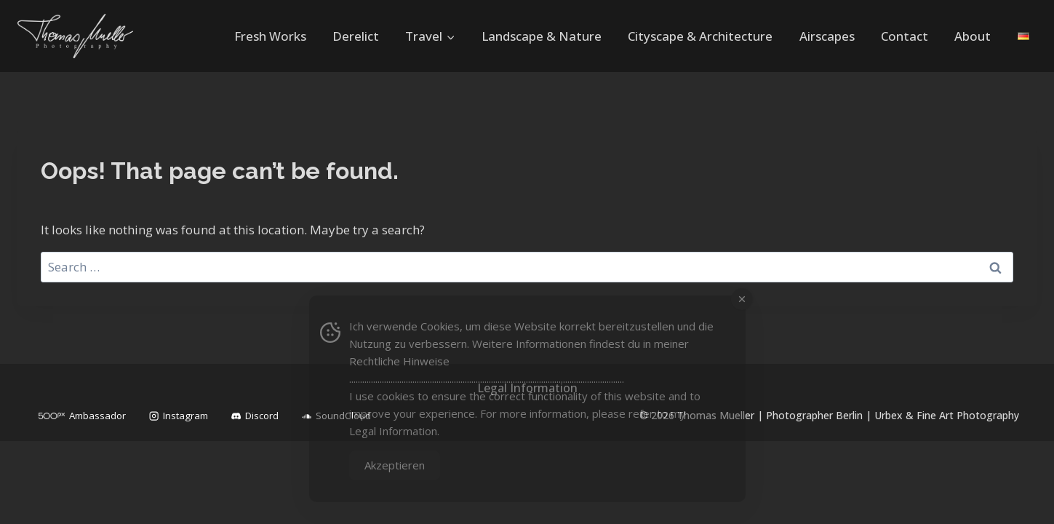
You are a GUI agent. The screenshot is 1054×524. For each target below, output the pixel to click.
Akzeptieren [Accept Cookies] (394, 465)
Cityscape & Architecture (700, 36)
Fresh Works (270, 36)
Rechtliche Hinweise (399, 361)
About (972, 36)
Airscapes (827, 36)
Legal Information (393, 431)
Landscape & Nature (542, 36)
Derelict (355, 36)
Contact (904, 36)
